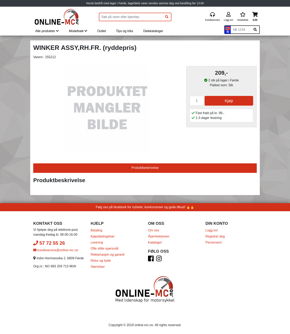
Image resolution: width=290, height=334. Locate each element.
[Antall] (197, 101)
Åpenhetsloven (158, 236)
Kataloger (155, 242)
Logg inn (211, 230)
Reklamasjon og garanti (107, 254)
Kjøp (229, 101)
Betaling (96, 230)
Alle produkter (47, 31)
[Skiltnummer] (241, 30)
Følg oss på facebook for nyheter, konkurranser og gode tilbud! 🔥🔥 (145, 207)
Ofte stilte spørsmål (104, 248)
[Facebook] (151, 260)
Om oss (153, 230)
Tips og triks (124, 31)
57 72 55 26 (49, 243)
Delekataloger (153, 31)
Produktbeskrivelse (144, 167)
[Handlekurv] (255, 17)
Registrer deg (215, 236)
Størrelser (98, 266)
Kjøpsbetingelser (103, 236)
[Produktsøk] (131, 17)
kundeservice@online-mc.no (55, 250)
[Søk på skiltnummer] (255, 29)
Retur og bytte (101, 260)
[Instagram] (159, 260)
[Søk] (167, 17)
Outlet (101, 31)
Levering (97, 242)
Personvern (213, 242)
